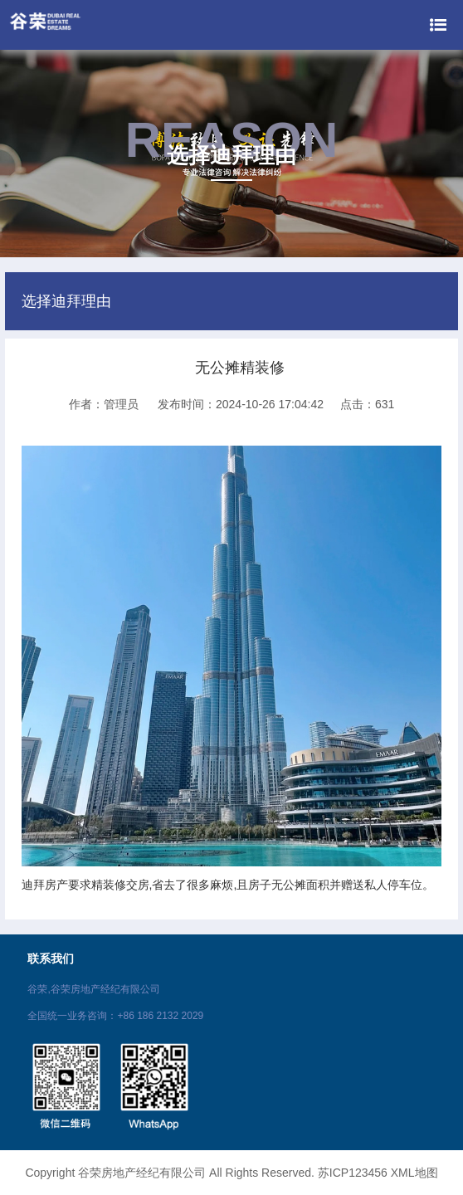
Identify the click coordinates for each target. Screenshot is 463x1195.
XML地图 (414, 1172)
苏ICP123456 (352, 1172)
